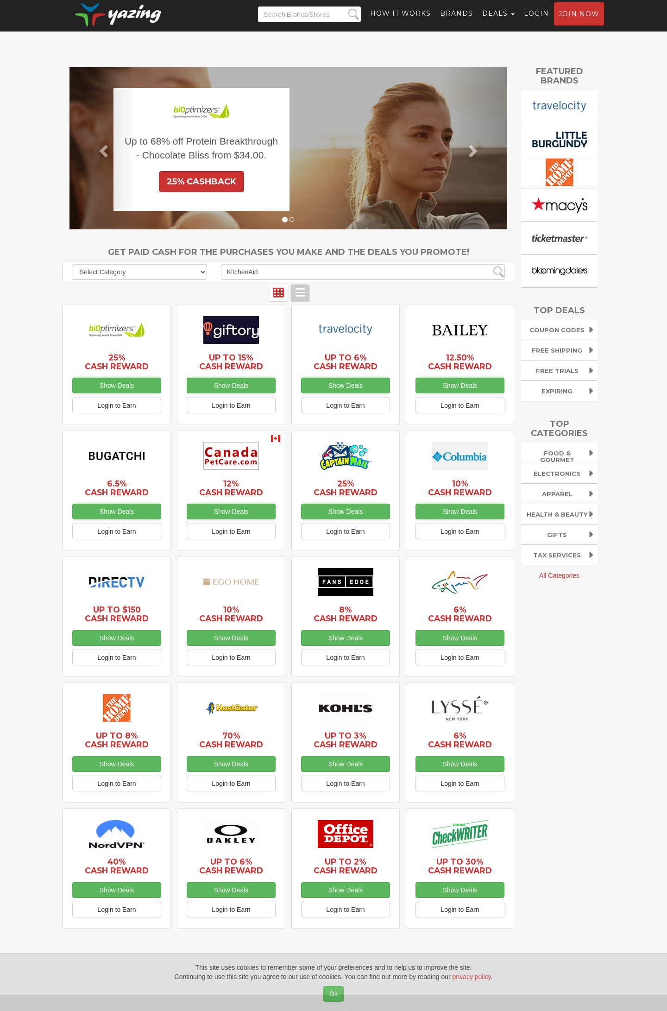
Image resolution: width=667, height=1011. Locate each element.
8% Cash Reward (346, 614)
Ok (333, 994)
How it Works (400, 21)
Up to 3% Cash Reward (346, 740)
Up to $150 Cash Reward (117, 614)
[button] (102, 148)
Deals (498, 21)
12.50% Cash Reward (460, 362)
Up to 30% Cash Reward (460, 866)
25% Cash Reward (117, 362)
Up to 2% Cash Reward (346, 866)
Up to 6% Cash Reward (346, 362)
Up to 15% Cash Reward (231, 362)
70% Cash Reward (231, 740)
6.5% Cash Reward (117, 488)
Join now (579, 21)
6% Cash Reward (460, 614)
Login (536, 21)
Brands (456, 21)
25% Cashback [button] (201, 182)
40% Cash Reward (117, 866)
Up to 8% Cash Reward (117, 740)
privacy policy (472, 976)
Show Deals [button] (117, 385)
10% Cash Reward (460, 488)
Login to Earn (116, 405)
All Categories (559, 575)
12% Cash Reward (231, 488)
